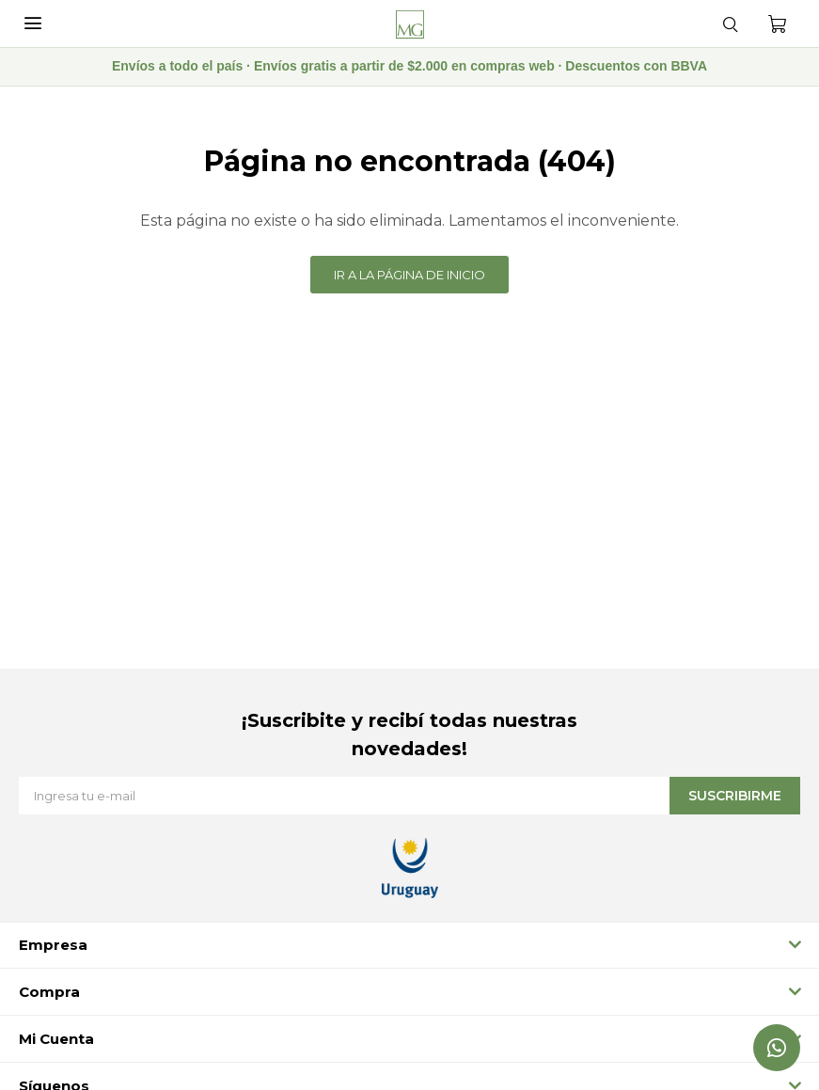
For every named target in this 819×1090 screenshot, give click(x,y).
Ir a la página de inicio (409, 274)
